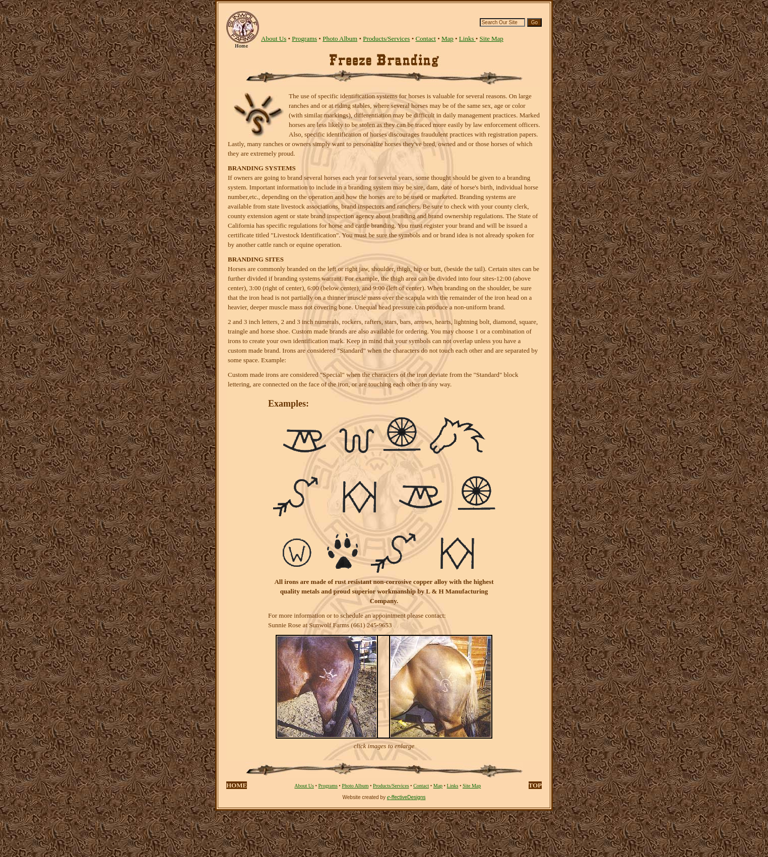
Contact (425, 38)
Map (447, 38)
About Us (304, 785)
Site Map (491, 38)
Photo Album (340, 38)
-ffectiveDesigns (408, 797)
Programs (304, 38)
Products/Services (386, 38)
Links (467, 38)
